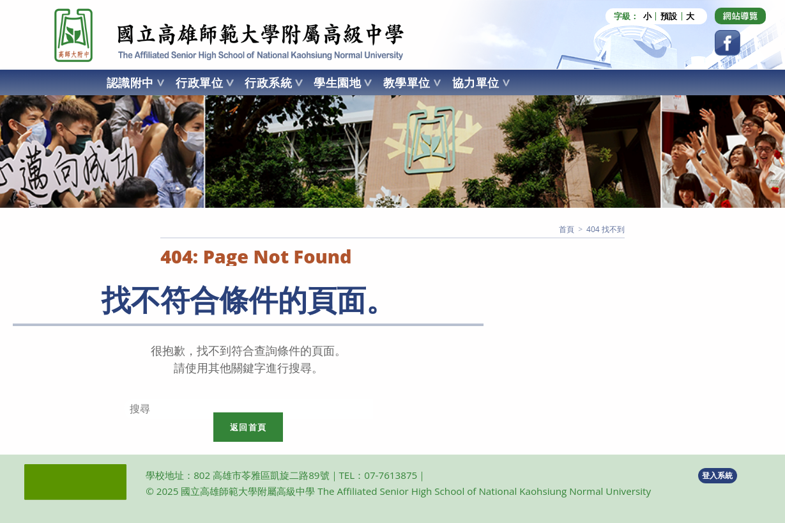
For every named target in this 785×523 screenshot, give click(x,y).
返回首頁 (248, 427)
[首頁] (566, 229)
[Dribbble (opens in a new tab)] (740, 16)
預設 (668, 16)
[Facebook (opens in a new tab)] (727, 43)
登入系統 (717, 475)
